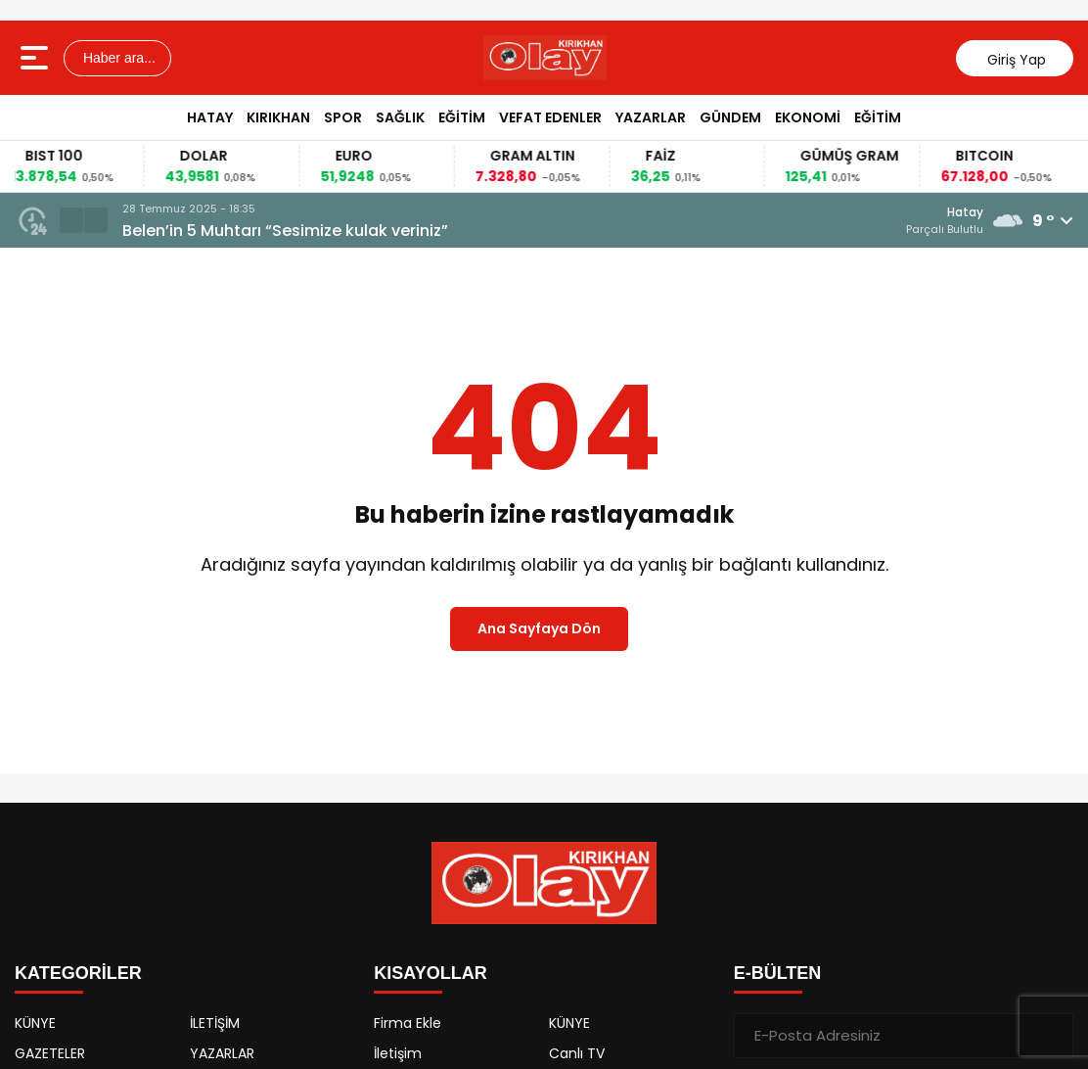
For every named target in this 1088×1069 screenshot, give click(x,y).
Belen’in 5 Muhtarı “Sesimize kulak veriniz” (285, 230)
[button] (71, 220)
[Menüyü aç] (37, 57)
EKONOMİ (807, 117)
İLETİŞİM (215, 1023)
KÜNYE (35, 1023)
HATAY (210, 117)
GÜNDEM (730, 117)
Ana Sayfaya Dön (539, 628)
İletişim (398, 1053)
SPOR (343, 117)
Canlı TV (577, 1053)
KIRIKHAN (278, 117)
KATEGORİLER (78, 973)
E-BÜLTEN (778, 973)
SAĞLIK (400, 117)
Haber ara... (117, 58)
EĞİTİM (461, 117)
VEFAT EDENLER (550, 117)
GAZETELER (50, 1053)
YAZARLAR (650, 117)
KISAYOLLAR (430, 973)
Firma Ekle (407, 1023)
